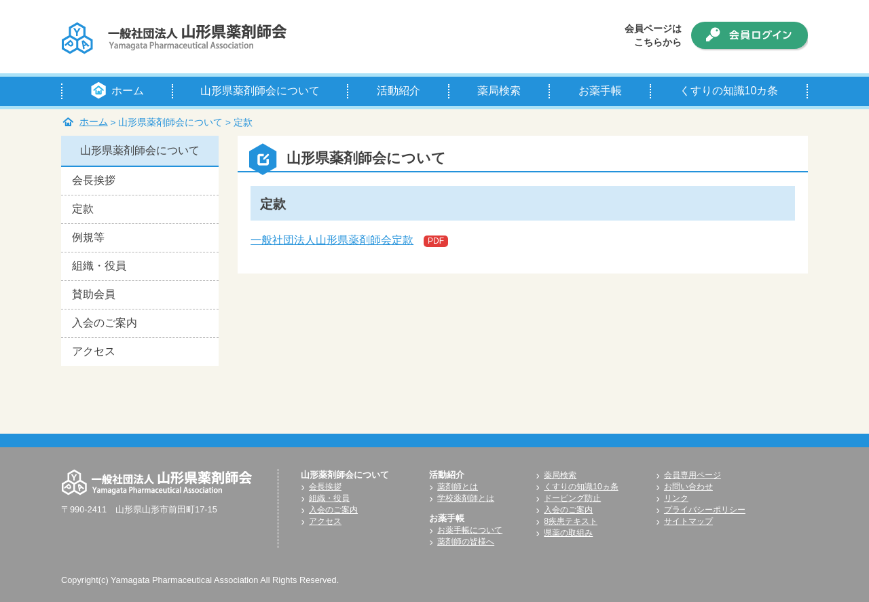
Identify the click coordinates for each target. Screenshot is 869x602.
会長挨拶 (93, 180)
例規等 (88, 237)
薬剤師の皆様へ (465, 541)
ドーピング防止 (572, 498)
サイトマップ (688, 521)
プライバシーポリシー (704, 509)
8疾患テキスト (570, 521)
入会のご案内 (104, 322)
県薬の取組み (568, 533)
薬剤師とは (457, 486)
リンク (676, 498)
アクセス (93, 351)
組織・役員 (99, 265)
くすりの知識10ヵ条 (581, 486)
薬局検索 (560, 475)
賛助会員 (93, 294)
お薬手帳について (469, 530)
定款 (83, 208)
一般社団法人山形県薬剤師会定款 (332, 240)
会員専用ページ (692, 475)
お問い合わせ (688, 486)
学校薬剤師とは (465, 498)
